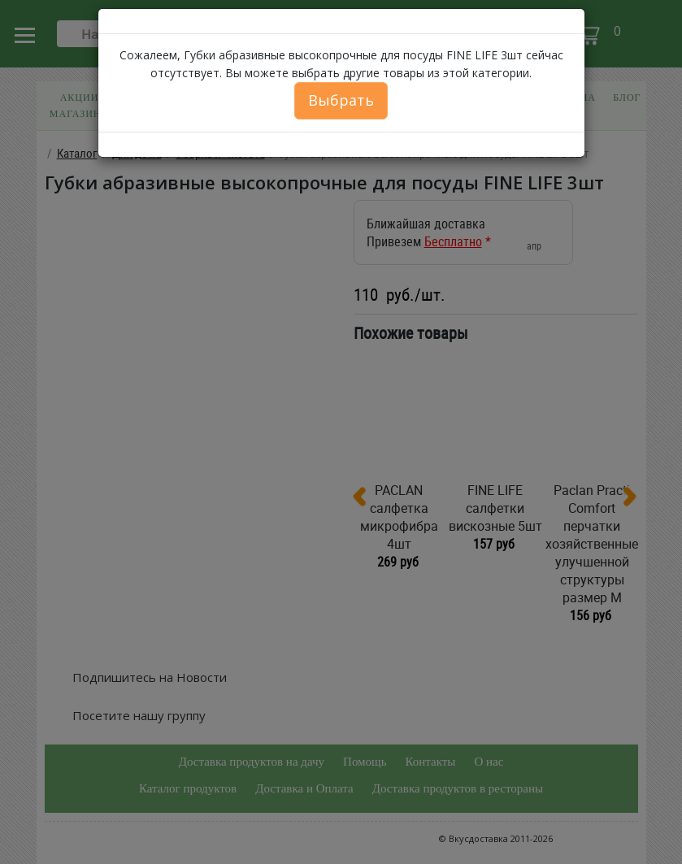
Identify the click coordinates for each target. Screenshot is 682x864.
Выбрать (341, 100)
